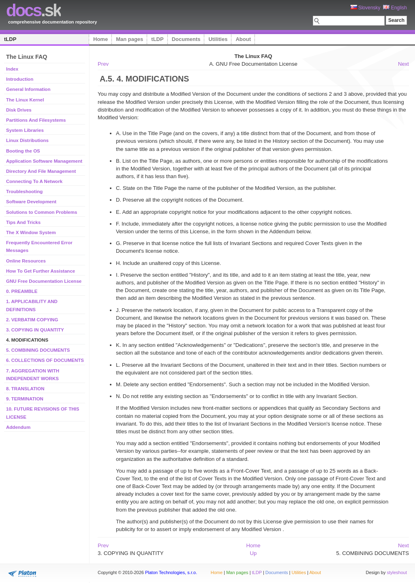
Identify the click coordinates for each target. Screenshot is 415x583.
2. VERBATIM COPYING (32, 319)
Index (12, 69)
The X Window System (31, 232)
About (243, 39)
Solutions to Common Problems (41, 212)
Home (100, 39)
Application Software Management (44, 161)
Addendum (18, 427)
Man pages (129, 39)
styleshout (397, 572)
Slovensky (366, 8)
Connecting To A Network (34, 181)
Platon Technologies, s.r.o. (171, 572)
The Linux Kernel (25, 99)
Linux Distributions (27, 140)
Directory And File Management (41, 171)
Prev (103, 64)
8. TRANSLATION (25, 388)
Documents (186, 39)
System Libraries (25, 130)
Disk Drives (19, 110)
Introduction (19, 79)
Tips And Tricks (23, 222)
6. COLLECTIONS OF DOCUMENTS (45, 360)
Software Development (31, 201)
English (395, 8)
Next (403, 64)
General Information (28, 89)
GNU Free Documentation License (43, 281)
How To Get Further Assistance (40, 271)
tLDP (10, 39)
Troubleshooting (24, 191)
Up (253, 553)
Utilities (217, 39)
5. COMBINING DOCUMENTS (38, 350)
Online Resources (26, 260)
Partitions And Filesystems (36, 120)
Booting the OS (23, 150)
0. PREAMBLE (21, 291)
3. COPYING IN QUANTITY (35, 329)
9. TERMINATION (24, 398)
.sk (33, 10)
